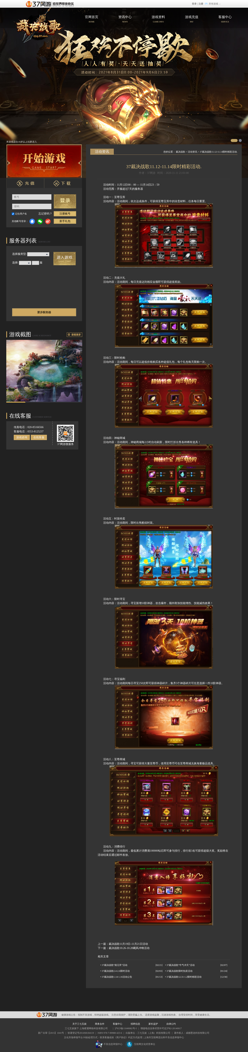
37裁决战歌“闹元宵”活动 (115, 965)
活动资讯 (192, 151)
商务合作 (99, 1024)
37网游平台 (47, 1014)
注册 (201, 3)
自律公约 (171, 1024)
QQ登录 (32, 221)
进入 (64, 258)
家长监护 (153, 1024)
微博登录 (48, 221)
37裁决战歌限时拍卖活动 (179, 971)
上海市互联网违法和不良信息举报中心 (164, 1037)
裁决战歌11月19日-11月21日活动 (128, 943)
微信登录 (40, 221)
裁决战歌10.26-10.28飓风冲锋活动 (129, 948)
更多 (74, 335)
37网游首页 (51, 3)
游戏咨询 (21, 437)
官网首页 (39, 25)
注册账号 (64, 213)
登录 (194, 3)
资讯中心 (125, 19)
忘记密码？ (45, 213)
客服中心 (225, 19)
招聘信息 (135, 1024)
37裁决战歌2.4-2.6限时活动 (116, 971)
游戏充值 (191, 19)
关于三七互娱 (79, 1024)
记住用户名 (21, 213)
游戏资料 (158, 19)
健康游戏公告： (69, 1014)
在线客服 (38, 437)
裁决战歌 (180, 151)
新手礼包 (64, 221)
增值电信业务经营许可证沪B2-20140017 (161, 1028)
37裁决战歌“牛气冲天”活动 (181, 965)
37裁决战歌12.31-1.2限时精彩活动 (184, 977)
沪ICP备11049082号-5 (126, 1028)
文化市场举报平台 (73, 1037)
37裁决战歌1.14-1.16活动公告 (117, 977)
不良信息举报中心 (108, 1044)
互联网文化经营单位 (140, 1044)
